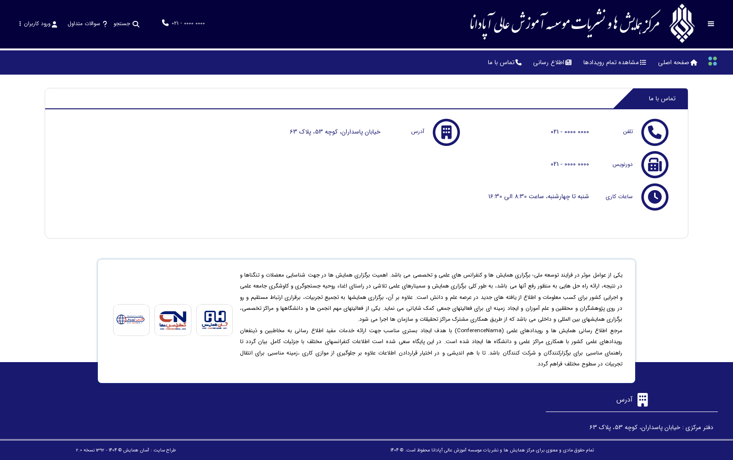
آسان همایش (136, 450)
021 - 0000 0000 (570, 132)
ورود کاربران (38, 23)
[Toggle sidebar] (711, 24)
